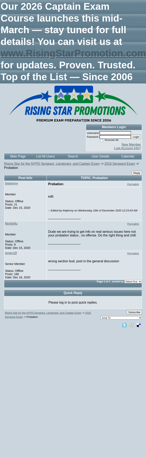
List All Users (45, 156)
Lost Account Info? (127, 148)
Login (136, 136)
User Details (100, 156)
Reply (136, 173)
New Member (131, 144)
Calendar (128, 156)
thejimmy (11, 183)
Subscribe (134, 312)
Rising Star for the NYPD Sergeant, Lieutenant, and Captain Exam (51, 163)
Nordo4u (11, 223)
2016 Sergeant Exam (119, 163)
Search (73, 156)
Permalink (133, 184)
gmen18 (11, 253)
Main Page (18, 156)
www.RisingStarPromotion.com (73, 53)
